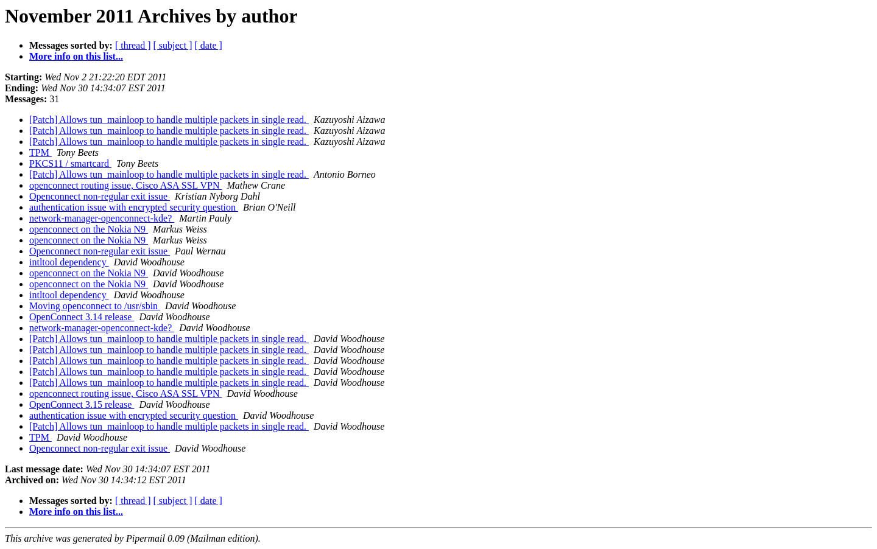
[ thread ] (133, 45)
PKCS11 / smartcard (70, 163)
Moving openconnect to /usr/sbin (94, 306)
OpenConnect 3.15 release (81, 404)
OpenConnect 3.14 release (81, 317)
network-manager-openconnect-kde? (101, 218)
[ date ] (208, 45)
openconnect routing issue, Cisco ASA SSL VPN (125, 185)
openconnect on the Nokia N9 (88, 229)
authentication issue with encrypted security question (133, 207)
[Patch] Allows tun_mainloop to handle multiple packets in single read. (169, 119)
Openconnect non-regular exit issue (99, 196)
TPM (40, 152)
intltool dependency (69, 262)
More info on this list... (76, 56)
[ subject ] (172, 45)
